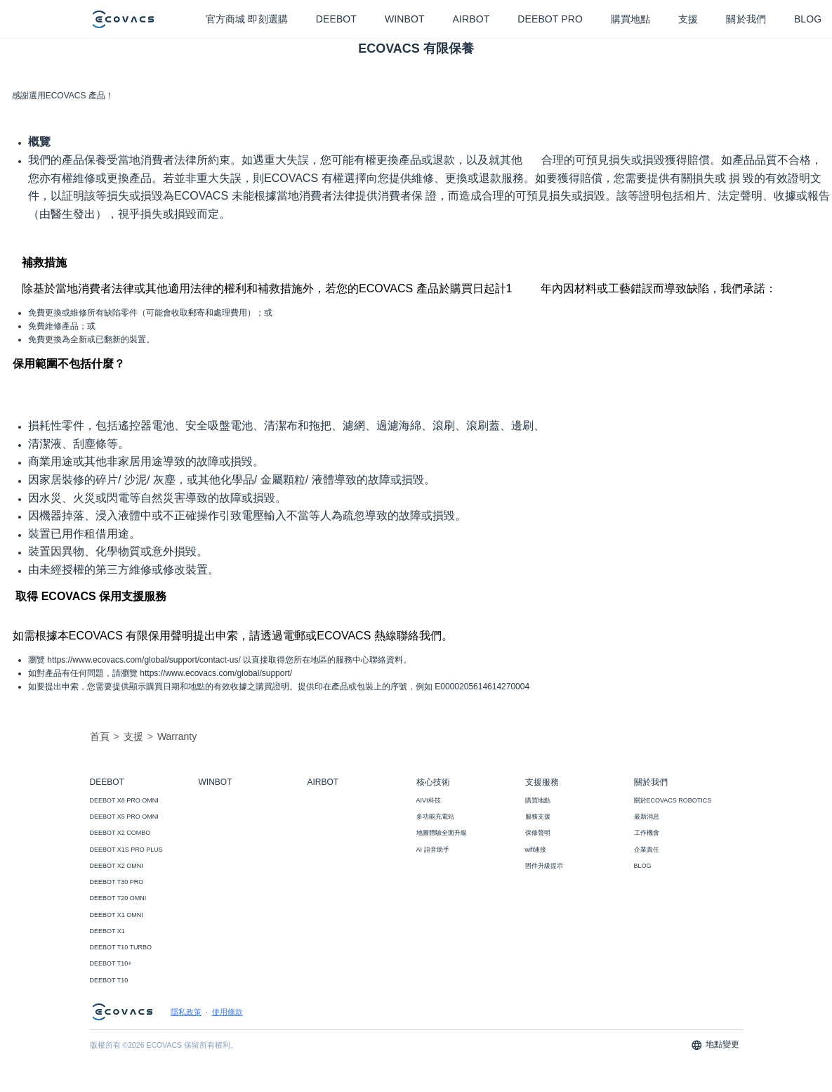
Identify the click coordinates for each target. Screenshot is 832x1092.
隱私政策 (186, 1012)
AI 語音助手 (432, 849)
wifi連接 (536, 849)
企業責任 (646, 849)
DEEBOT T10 (109, 980)
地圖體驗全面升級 (441, 832)
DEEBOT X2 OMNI (116, 865)
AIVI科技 (428, 800)
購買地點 (537, 800)
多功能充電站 (435, 816)
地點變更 (715, 1045)
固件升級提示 (544, 865)
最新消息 (646, 816)
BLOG (643, 865)
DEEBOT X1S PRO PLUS (126, 849)
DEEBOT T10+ (111, 963)
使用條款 (227, 1012)
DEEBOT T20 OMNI (118, 898)
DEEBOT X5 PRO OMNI (124, 816)
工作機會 (646, 832)
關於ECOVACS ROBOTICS (673, 800)
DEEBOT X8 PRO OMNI (124, 800)
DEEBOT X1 (107, 931)
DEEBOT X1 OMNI (116, 914)
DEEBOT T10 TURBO (121, 947)
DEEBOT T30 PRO (117, 881)
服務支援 (537, 816)
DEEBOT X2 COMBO (120, 832)
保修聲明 (537, 832)
